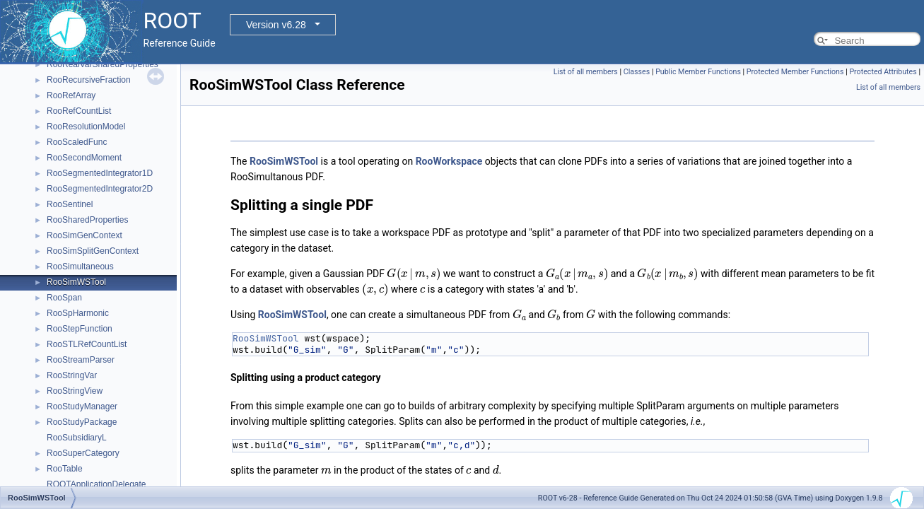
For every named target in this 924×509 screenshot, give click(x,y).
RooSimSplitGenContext (93, 251)
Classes (637, 71)
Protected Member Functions (795, 71)
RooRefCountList (79, 111)
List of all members (586, 71)
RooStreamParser (81, 360)
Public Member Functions (698, 71)
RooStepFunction (79, 329)
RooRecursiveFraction (89, 80)
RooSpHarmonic (78, 313)
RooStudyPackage (82, 422)
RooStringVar (72, 375)
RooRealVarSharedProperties (102, 64)
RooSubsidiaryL (77, 438)
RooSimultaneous (80, 266)
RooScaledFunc (77, 142)
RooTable (65, 469)
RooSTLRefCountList (87, 344)
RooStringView (75, 391)
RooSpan (64, 298)
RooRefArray (71, 95)
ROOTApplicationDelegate (96, 484)
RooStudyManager (82, 406)
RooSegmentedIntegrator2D (100, 189)
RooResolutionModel (86, 126)
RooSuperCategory (83, 453)
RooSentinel (70, 204)
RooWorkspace (449, 161)
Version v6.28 (276, 24)
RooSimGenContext (84, 235)
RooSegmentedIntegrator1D (100, 173)
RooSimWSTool (76, 282)
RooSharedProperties (87, 220)
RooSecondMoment (84, 158)
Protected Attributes (882, 71)
